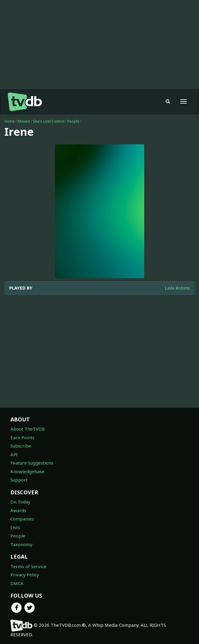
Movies (24, 121)
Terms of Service (28, 566)
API (14, 454)
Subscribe (20, 446)
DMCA (17, 583)
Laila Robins (177, 288)
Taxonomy (21, 544)
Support (19, 480)
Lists (15, 527)
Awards (18, 510)
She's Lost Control (48, 121)
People (73, 121)
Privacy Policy (24, 575)
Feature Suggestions (31, 463)
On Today (20, 502)
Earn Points (22, 437)
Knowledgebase (27, 471)
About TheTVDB (27, 429)
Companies (22, 519)
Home (9, 121)
